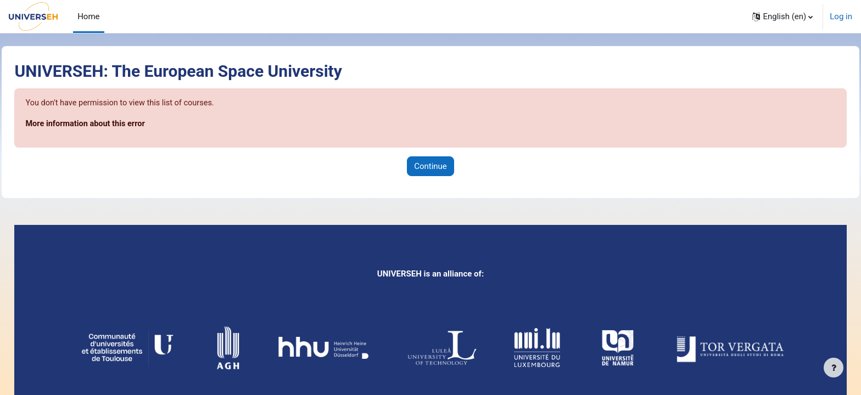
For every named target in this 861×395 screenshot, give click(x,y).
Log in (841, 16)
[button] (782, 16)
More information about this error (112, 124)
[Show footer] (833, 367)
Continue (430, 167)
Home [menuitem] (88, 16)
